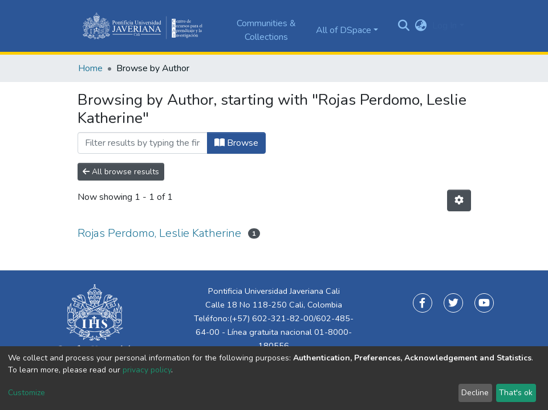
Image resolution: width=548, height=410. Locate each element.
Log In (444, 25)
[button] (420, 25)
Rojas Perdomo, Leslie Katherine (159, 233)
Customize (26, 392)
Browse (236, 143)
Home (90, 68)
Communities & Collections (266, 30)
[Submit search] (403, 26)
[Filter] (143, 143)
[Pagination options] (459, 200)
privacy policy (147, 369)
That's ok (516, 392)
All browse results (121, 171)
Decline (475, 392)
